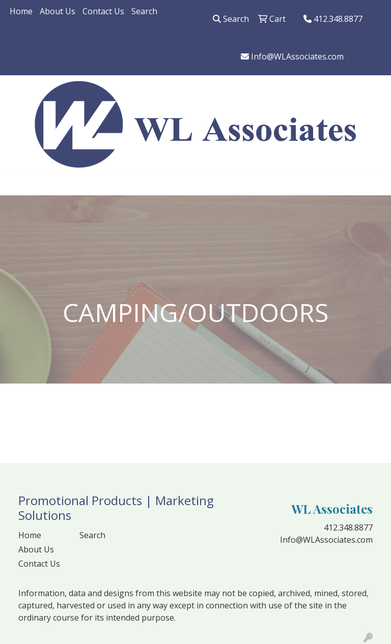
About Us (57, 11)
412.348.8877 (332, 18)
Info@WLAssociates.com (292, 56)
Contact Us (103, 11)
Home (21, 11)
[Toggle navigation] (15, 184)
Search (144, 11)
